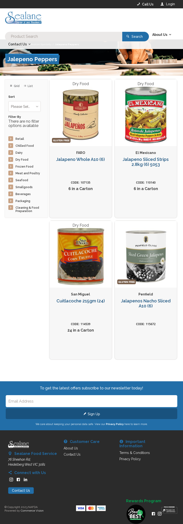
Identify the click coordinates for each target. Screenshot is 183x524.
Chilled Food (24, 145)
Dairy (19, 152)
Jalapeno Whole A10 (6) (80, 159)
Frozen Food (24, 166)
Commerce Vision (32, 510)
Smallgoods (24, 187)
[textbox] (72, 19)
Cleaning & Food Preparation (27, 209)
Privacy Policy (115, 424)
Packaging (22, 201)
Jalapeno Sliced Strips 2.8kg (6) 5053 (146, 162)
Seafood (21, 180)
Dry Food (21, 159)
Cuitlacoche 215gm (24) (80, 301)
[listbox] (24, 106)
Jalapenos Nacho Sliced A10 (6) (146, 303)
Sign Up (94, 414)
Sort (11, 96)
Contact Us (21, 490)
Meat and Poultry (27, 173)
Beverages (23, 194)
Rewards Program (143, 501)
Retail (19, 139)
